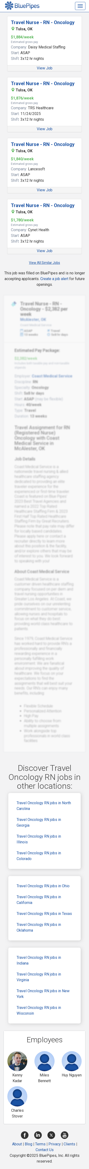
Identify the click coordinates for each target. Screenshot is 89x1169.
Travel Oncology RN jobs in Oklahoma (39, 927)
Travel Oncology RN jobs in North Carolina (44, 806)
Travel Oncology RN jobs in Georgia (39, 822)
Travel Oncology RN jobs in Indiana (39, 960)
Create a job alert (54, 279)
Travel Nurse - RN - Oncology (43, 22)
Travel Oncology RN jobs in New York (43, 994)
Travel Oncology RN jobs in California (39, 900)
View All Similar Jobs (44, 263)
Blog (28, 1144)
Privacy (54, 1144)
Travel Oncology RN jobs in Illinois (39, 839)
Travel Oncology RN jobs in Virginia (39, 977)
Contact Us (45, 1150)
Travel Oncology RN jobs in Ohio (43, 886)
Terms (40, 1144)
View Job (44, 68)
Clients (69, 1144)
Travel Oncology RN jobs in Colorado (39, 856)
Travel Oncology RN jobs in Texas (44, 913)
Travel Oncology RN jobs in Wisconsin (39, 1010)
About (17, 1144)
